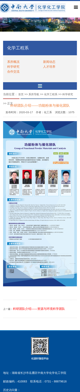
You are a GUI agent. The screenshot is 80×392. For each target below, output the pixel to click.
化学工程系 (50, 94)
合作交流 (13, 71)
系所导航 (34, 94)
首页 (21, 94)
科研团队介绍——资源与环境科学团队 (39, 308)
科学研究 (13, 66)
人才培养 (49, 66)
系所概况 (13, 61)
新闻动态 (49, 61)
